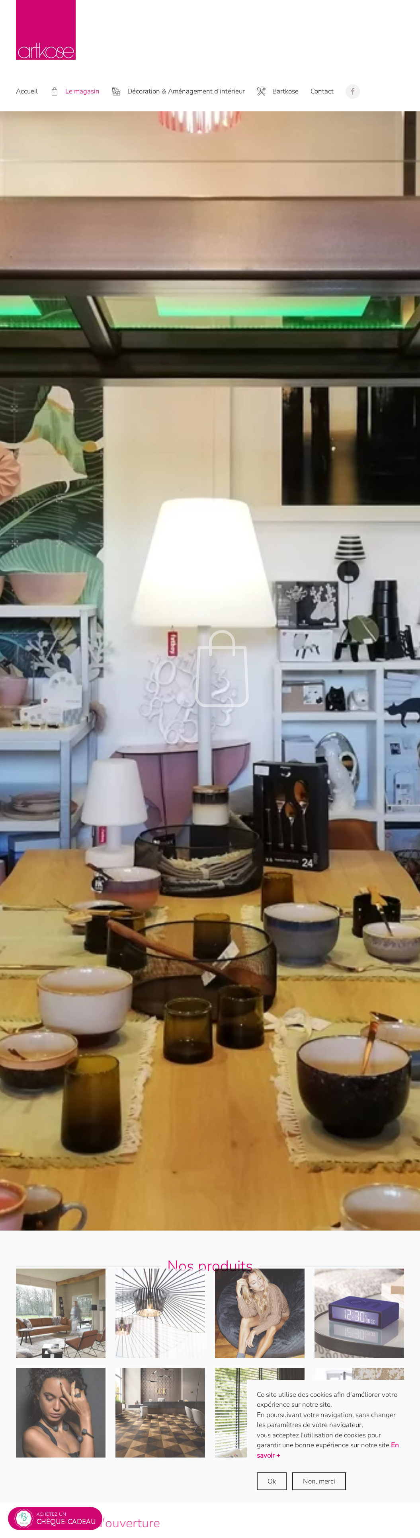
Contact (322, 91)
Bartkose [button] (278, 91)
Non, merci (319, 1481)
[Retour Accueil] (46, 30)
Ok (272, 1481)
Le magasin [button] (75, 91)
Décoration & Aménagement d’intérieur (177, 91)
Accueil (27, 91)
